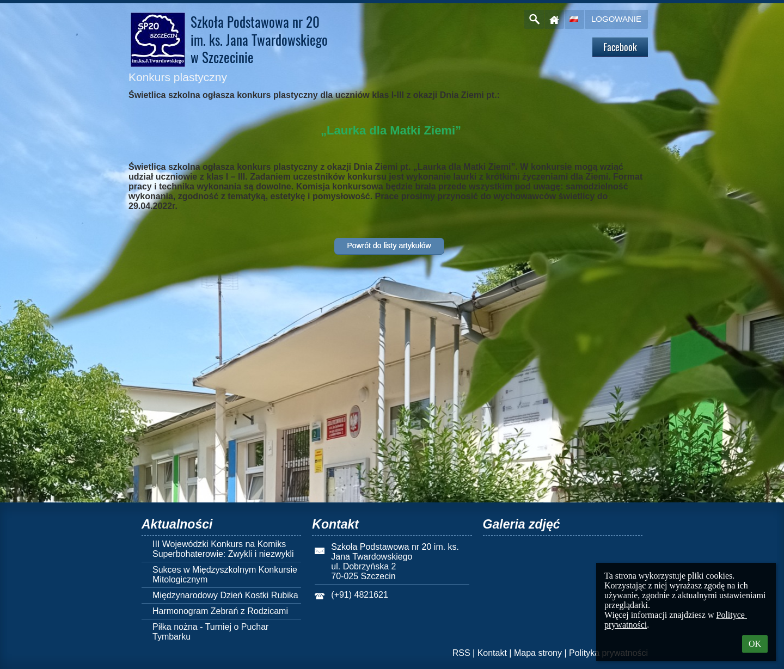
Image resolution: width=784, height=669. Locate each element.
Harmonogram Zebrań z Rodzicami (220, 611)
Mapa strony (538, 653)
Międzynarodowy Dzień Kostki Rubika (225, 595)
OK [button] (755, 643)
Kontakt (492, 653)
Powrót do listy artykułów (389, 245)
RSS (461, 653)
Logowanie (616, 18)
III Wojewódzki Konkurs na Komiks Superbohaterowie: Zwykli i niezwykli (223, 548)
